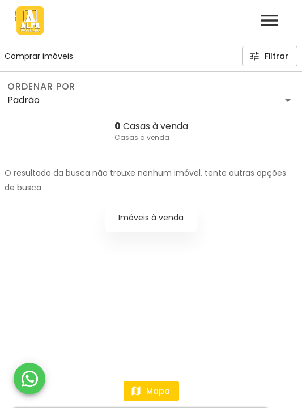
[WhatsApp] (29, 378)
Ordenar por (41, 86)
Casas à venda (141, 137)
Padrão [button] (23, 100)
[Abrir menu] (269, 20)
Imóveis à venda (151, 217)
